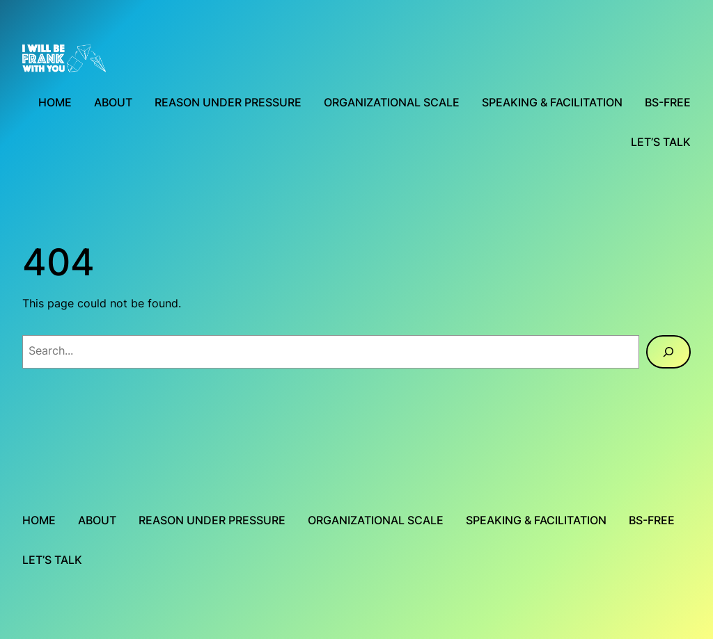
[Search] (668, 352)
